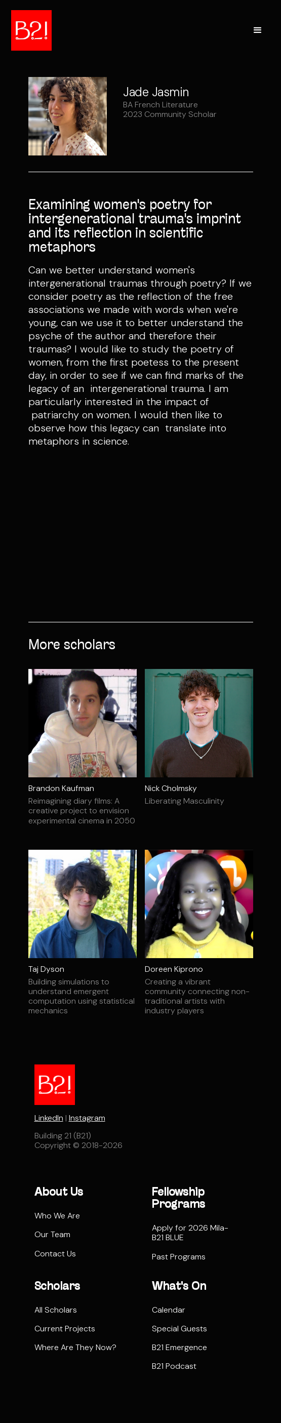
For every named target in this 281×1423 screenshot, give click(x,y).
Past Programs (179, 1256)
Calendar (168, 1310)
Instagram (87, 1118)
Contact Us (55, 1253)
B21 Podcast (174, 1366)
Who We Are (57, 1215)
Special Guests (179, 1328)
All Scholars (55, 1310)
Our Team (52, 1234)
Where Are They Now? (75, 1347)
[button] (258, 30)
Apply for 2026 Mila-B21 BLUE (190, 1232)
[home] (31, 30)
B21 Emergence (179, 1347)
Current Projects (64, 1328)
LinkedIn (48, 1118)
